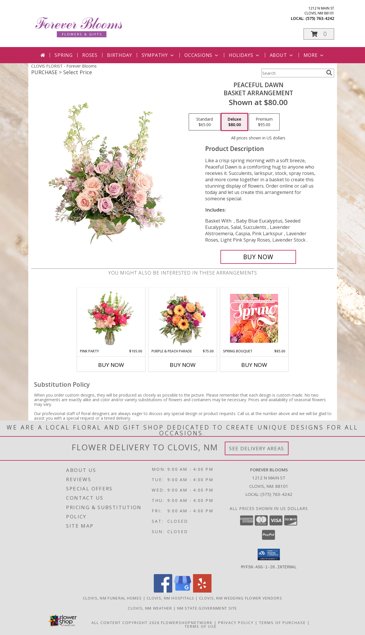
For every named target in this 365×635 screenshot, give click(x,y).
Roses (90, 55)
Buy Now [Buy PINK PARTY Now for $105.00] (111, 365)
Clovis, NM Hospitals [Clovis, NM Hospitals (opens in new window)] (170, 597)
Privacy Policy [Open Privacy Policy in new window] (236, 622)
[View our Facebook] (163, 590)
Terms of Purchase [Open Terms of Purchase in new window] (282, 622)
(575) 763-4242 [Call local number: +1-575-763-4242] (320, 18)
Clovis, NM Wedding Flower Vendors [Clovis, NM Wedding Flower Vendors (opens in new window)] (240, 597)
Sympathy (158, 55)
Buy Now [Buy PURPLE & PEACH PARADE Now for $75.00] (183, 365)
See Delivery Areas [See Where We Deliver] (256, 448)
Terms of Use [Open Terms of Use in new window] (201, 626)
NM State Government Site (207, 607)
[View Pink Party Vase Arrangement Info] (111, 318)
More (314, 55)
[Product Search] (292, 73)
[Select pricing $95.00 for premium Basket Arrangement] (264, 122)
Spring (64, 55)
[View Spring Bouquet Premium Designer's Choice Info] (254, 318)
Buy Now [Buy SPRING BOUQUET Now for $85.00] (254, 365)
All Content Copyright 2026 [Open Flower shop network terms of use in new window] (125, 622)
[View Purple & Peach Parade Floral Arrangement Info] (182, 318)
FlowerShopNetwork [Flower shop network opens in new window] (187, 622)
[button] (319, 34)
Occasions (201, 55)
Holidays (244, 55)
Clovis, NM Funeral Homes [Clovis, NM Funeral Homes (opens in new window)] (112, 597)
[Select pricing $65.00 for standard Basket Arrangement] (204, 122)
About (282, 55)
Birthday (119, 55)
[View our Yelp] (202, 590)
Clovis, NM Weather (150, 607)
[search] (329, 73)
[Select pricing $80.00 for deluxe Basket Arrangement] (234, 122)
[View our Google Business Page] (182, 590)
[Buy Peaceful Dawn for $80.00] (258, 257)
